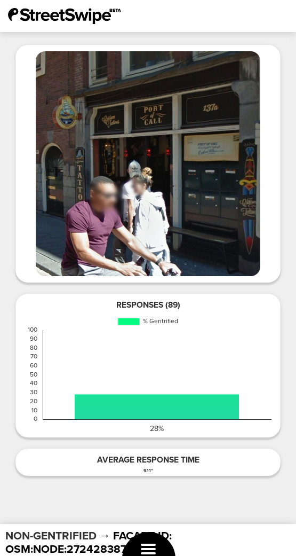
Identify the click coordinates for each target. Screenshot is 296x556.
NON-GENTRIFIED (51, 536)
